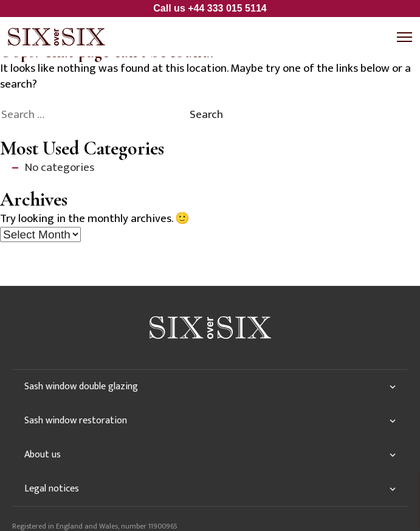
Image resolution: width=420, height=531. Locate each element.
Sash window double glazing (81, 386)
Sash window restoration (75, 420)
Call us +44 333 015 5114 (209, 8)
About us (42, 454)
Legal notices (51, 489)
